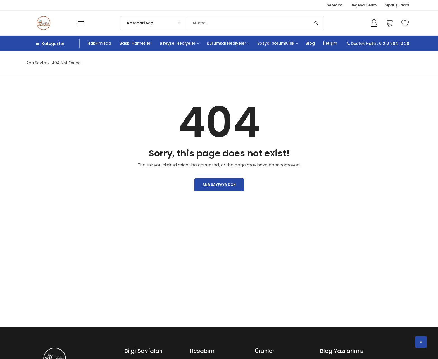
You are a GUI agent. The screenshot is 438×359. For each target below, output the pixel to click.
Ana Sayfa (36, 63)
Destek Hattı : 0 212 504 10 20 (378, 43)
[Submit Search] (316, 23)
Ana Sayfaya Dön (219, 184)
